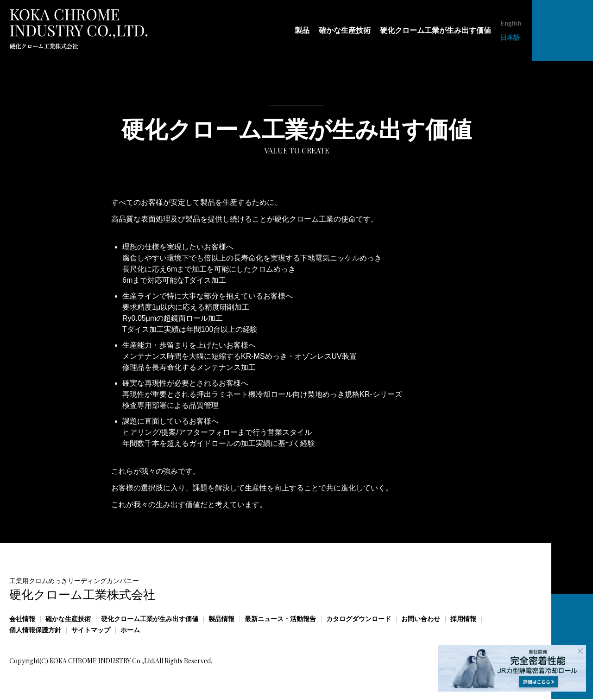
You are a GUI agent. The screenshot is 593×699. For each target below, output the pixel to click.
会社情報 (22, 619)
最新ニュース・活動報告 (280, 619)
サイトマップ (90, 630)
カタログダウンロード (358, 619)
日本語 (510, 37)
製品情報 (221, 619)
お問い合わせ (420, 619)
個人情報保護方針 (35, 630)
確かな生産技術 (345, 30)
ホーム (130, 630)
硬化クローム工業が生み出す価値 (435, 30)
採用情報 (463, 619)
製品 (302, 30)
